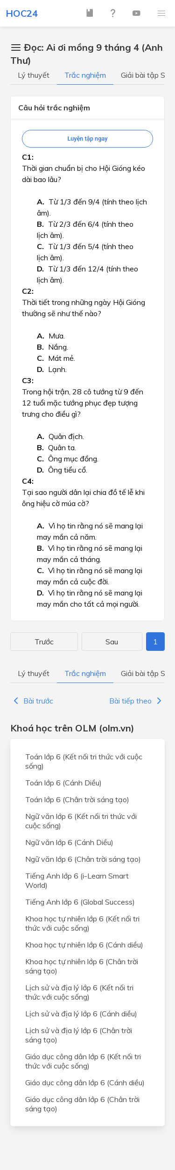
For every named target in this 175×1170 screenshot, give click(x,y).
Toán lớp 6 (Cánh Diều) (63, 782)
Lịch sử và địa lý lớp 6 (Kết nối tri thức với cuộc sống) (79, 992)
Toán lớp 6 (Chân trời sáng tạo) (77, 799)
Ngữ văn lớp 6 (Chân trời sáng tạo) (83, 859)
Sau (111, 641)
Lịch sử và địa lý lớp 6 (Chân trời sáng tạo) (78, 1035)
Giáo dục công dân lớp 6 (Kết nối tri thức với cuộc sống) (83, 1061)
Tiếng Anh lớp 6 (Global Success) (80, 901)
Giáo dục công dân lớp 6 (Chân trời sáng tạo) (82, 1104)
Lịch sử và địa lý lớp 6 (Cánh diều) (81, 1013)
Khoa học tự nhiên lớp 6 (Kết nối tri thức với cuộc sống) (82, 923)
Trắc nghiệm (85, 75)
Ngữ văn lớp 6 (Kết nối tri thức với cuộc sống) (81, 821)
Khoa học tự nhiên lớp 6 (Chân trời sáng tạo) (81, 966)
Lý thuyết (33, 75)
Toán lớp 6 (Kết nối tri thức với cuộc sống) (83, 761)
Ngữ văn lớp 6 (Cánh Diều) (69, 842)
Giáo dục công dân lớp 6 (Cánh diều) (85, 1082)
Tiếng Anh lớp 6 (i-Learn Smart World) (77, 880)
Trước (44, 641)
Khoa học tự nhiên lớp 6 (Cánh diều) (84, 944)
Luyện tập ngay (87, 138)
